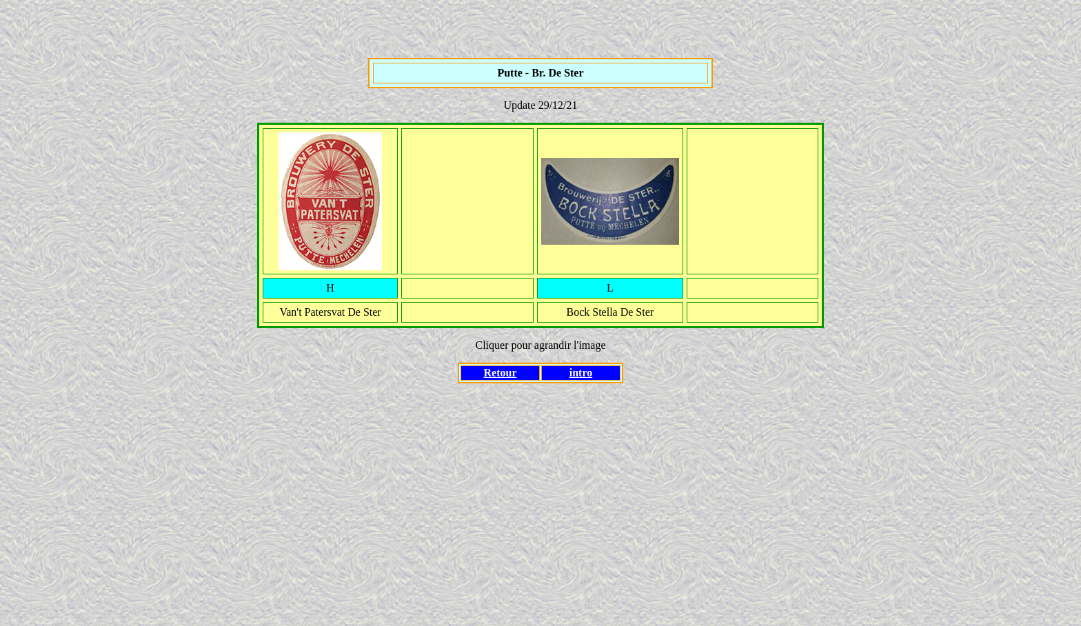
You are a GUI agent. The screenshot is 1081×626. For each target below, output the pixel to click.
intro (580, 372)
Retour (500, 372)
